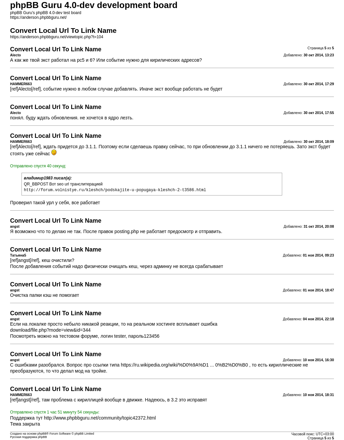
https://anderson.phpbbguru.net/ (38, 17)
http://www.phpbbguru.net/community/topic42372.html (100, 418)
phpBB (41, 433)
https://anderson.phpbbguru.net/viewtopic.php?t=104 (56, 37)
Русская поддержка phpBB (28, 437)
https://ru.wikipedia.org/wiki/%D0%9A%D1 (165, 365)
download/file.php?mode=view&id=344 (50, 330)
